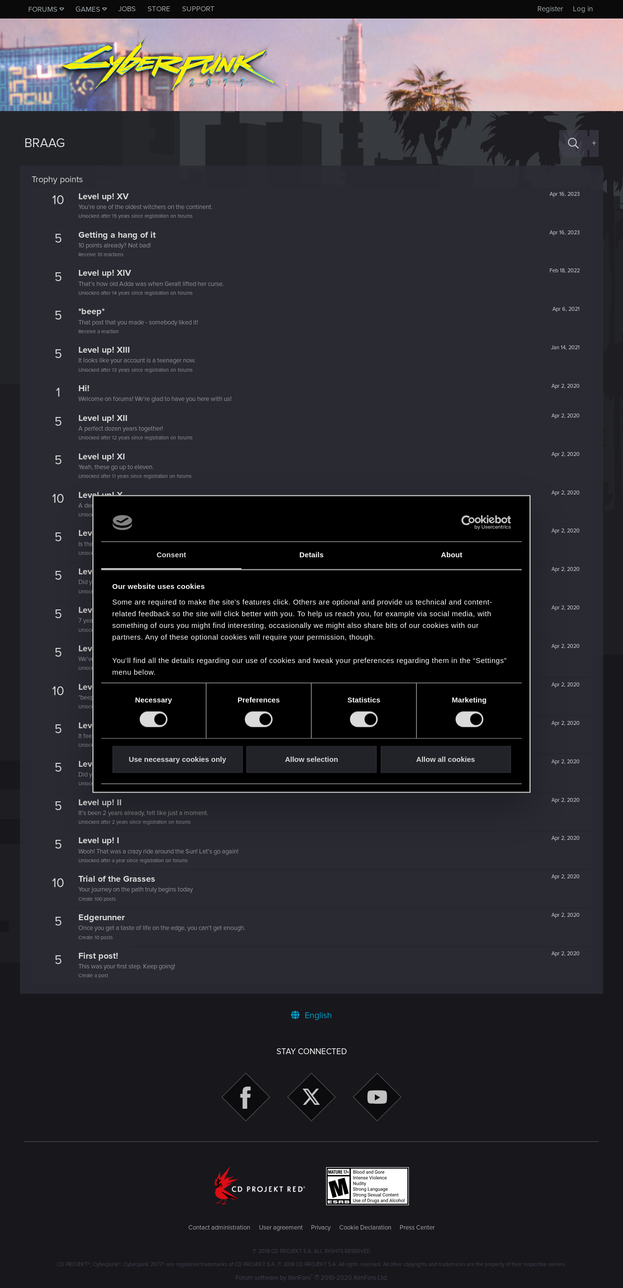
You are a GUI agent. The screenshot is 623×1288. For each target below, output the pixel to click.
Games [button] (87, 9)
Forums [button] (42, 9)
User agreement (281, 1227)
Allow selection (311, 759)
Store (158, 8)
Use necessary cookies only (177, 759)
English (311, 1015)
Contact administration (219, 1227)
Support (198, 8)
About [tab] (451, 554)
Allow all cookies (445, 759)
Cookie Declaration (365, 1227)
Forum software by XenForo (312, 1278)
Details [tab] (311, 554)
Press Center (417, 1227)
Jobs (127, 8)
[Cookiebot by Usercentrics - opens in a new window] (468, 522)
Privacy (320, 1227)
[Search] (573, 143)
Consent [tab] (171, 554)
